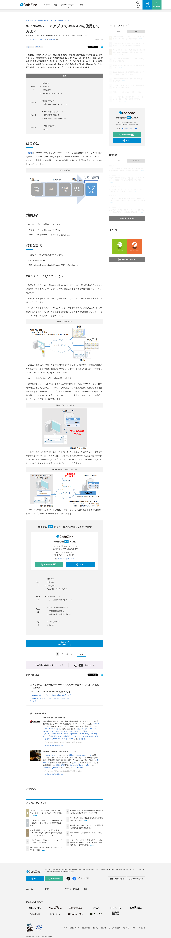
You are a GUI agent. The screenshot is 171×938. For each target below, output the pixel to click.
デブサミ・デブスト (68, 5)
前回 (30, 153)
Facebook (79, 768)
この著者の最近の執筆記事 (53, 745)
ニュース (47, 5)
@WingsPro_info (82, 765)
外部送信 (142, 928)
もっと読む (34, 701)
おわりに (46, 129)
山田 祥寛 (52, 40)
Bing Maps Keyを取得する (54, 112)
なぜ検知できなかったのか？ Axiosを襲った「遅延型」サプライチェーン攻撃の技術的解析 (46, 822)
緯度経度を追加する (51, 115)
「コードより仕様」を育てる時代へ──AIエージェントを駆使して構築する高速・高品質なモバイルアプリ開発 (86, 842)
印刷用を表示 (32, 675)
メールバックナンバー (64, 559)
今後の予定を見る (127, 259)
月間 (136, 31)
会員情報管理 (86, 928)
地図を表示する (50, 126)
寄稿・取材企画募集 (116, 879)
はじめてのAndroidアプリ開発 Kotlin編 (59, 739)
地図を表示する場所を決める (55, 118)
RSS (72, 765)
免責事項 (95, 928)
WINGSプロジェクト (52, 729)
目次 (82, 76)
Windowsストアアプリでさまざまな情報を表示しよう (51, 695)
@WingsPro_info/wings (51, 768)
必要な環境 (47, 90)
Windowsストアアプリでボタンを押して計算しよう (50, 699)
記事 (55, 5)
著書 (58, 765)
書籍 (81, 5)
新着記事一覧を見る (127, 218)
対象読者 (46, 86)
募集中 (75, 763)
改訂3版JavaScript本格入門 (60, 736)
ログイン (80, 564)
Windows (39, 47)
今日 (118, 31)
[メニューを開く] (14, 5)
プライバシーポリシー (130, 928)
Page (33, 102)
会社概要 (103, 928)
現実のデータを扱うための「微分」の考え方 (127, 92)
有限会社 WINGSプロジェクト (80, 755)
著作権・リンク (74, 928)
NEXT (82, 654)
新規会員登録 (48, 564)
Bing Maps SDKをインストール (56, 104)
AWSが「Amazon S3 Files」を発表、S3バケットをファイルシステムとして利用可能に (46, 813)
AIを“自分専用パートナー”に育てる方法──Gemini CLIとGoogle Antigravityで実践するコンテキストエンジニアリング (46, 832)
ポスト (92, 47)
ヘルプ (65, 928)
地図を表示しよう (49, 101)
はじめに (46, 83)
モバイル (30, 47)
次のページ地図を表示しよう (64, 643)
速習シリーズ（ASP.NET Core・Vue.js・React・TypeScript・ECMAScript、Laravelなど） (70, 733)
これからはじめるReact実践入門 (85, 736)
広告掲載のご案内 (136, 879)
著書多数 (82, 739)
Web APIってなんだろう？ (52, 93)
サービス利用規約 (114, 928)
